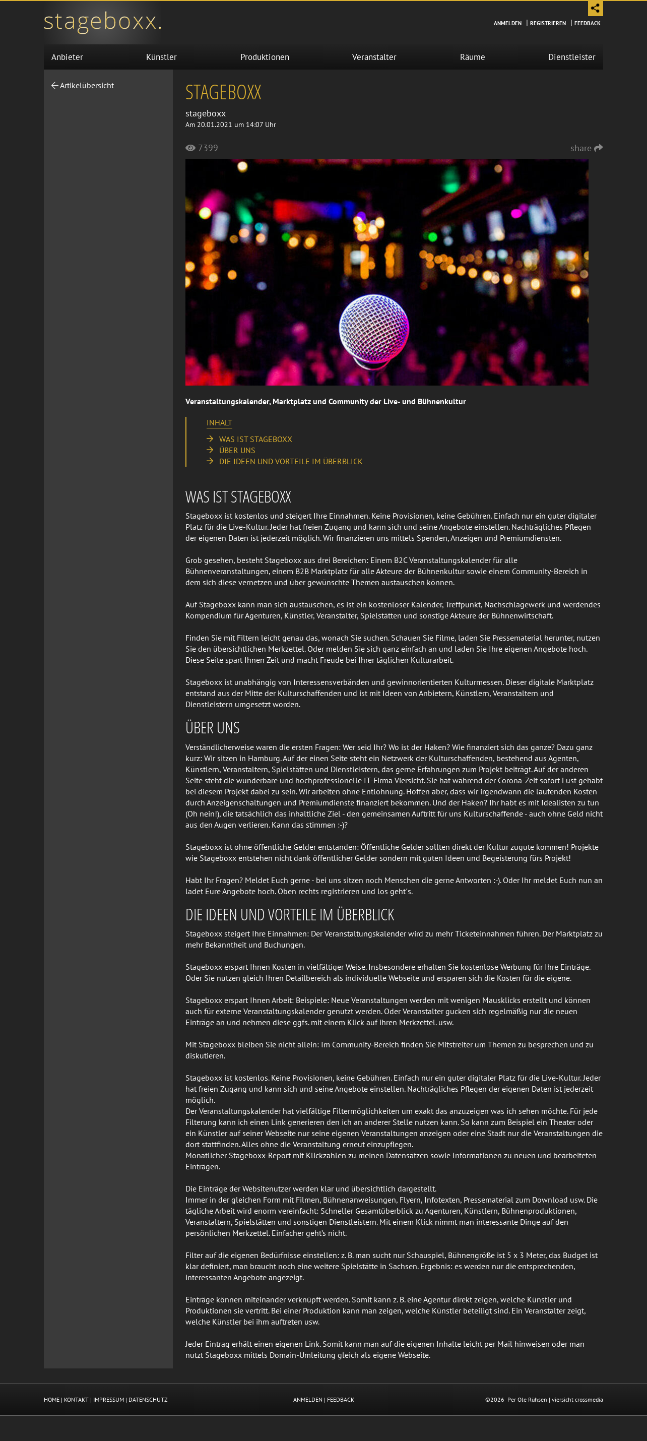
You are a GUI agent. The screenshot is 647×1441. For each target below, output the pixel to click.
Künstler (161, 56)
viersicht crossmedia (577, 1399)
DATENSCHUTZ (148, 1399)
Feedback (587, 23)
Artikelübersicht (82, 85)
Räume (472, 56)
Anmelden (508, 23)
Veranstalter (374, 56)
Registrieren (548, 23)
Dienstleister (572, 56)
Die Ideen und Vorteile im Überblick (291, 461)
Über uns (237, 450)
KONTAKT (76, 1399)
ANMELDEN (307, 1399)
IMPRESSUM (108, 1399)
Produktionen (264, 56)
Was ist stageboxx (255, 439)
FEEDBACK (340, 1399)
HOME (51, 1399)
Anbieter (67, 56)
